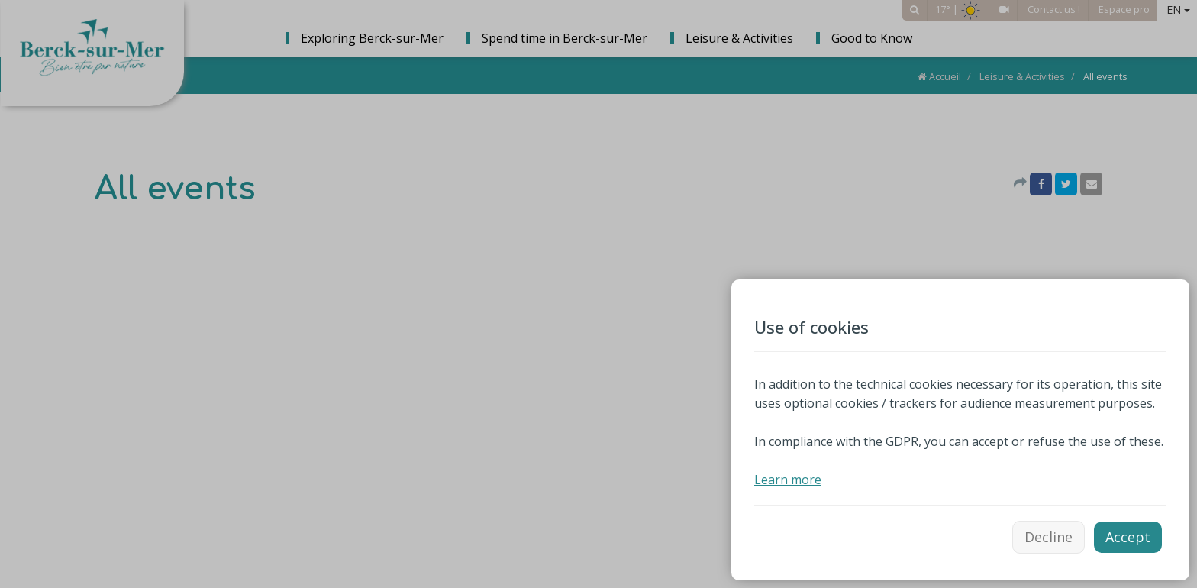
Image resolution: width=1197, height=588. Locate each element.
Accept (1127, 537)
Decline (1048, 537)
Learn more (787, 479)
